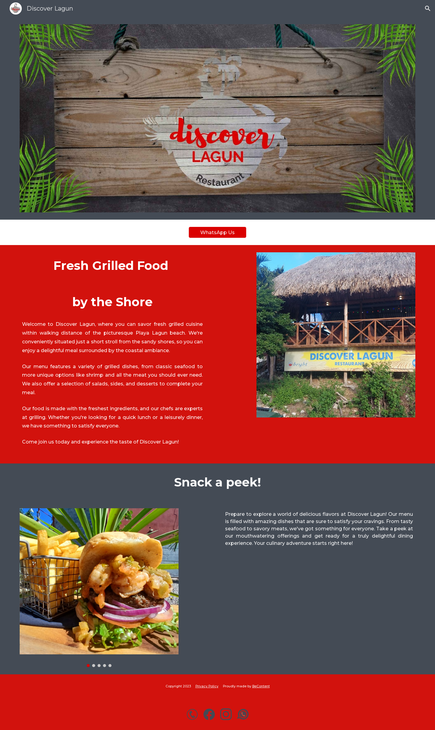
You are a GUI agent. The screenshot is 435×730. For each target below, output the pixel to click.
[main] (116, 354)
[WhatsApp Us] (217, 232)
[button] (427, 8)
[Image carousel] (99, 587)
